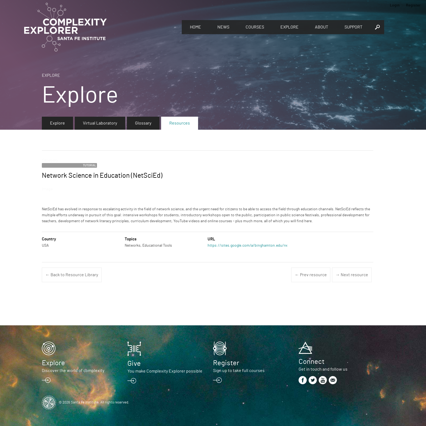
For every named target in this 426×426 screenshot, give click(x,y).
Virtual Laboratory (100, 123)
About (321, 27)
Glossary (143, 123)
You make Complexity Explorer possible (164, 371)
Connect (311, 361)
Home (195, 27)
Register (413, 5)
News (223, 27)
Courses (255, 27)
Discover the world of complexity (73, 370)
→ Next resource (352, 275)
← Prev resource (311, 275)
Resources (179, 123)
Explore (289, 27)
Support (353, 27)
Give (134, 363)
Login (395, 5)
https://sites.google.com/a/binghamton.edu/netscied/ (254, 245)
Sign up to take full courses (239, 370)
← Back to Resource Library (71, 275)
